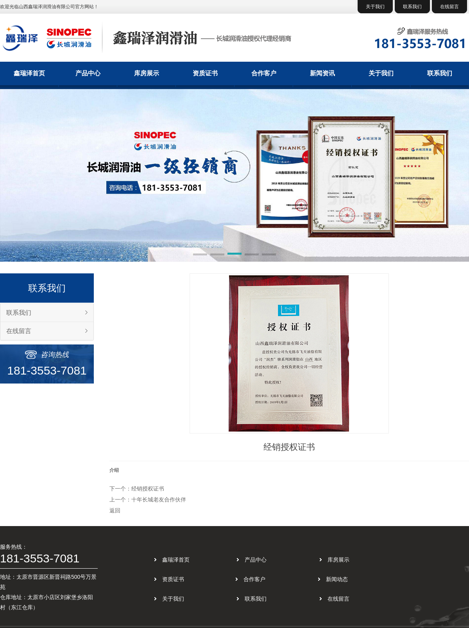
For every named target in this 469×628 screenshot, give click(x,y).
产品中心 (87, 73)
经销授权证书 (147, 488)
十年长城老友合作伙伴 (158, 499)
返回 (114, 510)
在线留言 (449, 6)
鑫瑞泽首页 (29, 73)
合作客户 (263, 73)
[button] (200, 255)
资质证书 (205, 73)
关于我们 (375, 6)
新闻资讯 (322, 73)
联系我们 (412, 6)
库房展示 (146, 73)
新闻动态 (337, 579)
